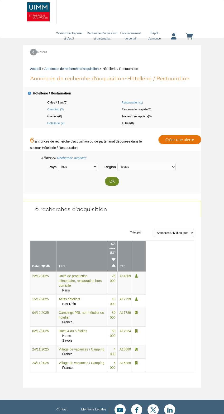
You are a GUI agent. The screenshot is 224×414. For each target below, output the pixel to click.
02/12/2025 (40, 331)
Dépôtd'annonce (154, 36)
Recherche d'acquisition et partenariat (102, 36)
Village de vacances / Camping (81, 349)
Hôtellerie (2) (55, 123)
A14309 (125, 276)
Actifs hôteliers (69, 299)
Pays (51, 167)
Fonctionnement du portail (131, 36)
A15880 (125, 349)
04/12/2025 (40, 313)
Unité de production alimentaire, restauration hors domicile (80, 280)
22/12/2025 (40, 276)
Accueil (35, 69)
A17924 (125, 331)
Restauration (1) (132, 102)
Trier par (136, 232)
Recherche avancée (72, 158)
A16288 (125, 363)
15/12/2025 (40, 299)
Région (109, 167)
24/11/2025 (40, 349)
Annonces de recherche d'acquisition (71, 69)
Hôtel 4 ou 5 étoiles (73, 331)
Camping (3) (55, 109)
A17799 (125, 299)
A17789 (125, 313)
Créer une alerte (179, 139)
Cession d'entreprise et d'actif (69, 36)
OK (111, 181)
